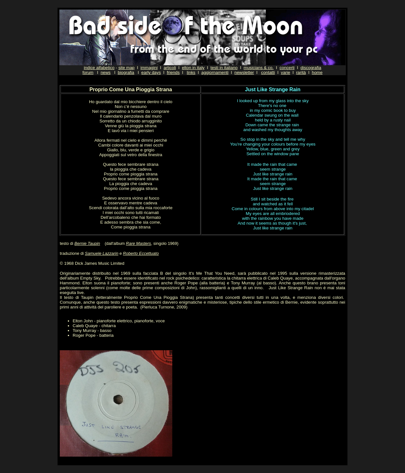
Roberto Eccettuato (141, 253)
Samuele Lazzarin (101, 253)
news (106, 72)
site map (126, 67)
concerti (287, 67)
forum (88, 72)
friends (173, 72)
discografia (311, 67)
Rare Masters (138, 243)
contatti (268, 72)
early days (151, 72)
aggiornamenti (214, 72)
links (191, 72)
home (317, 72)
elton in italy (193, 67)
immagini (149, 67)
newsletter (244, 72)
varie (285, 72)
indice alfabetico (99, 67)
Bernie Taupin (87, 243)
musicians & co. (259, 67)
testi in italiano (224, 67)
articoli (170, 67)
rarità (301, 72)
